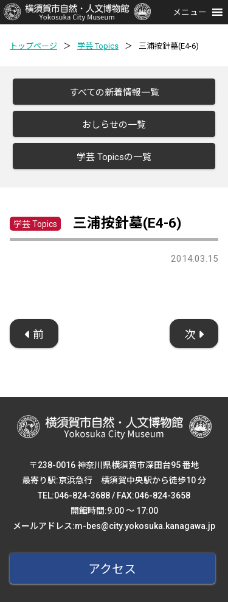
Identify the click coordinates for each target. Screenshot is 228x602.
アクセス (112, 569)
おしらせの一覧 (114, 124)
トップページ (33, 46)
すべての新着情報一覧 (114, 92)
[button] (190, 12)
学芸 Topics (98, 46)
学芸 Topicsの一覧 (114, 157)
